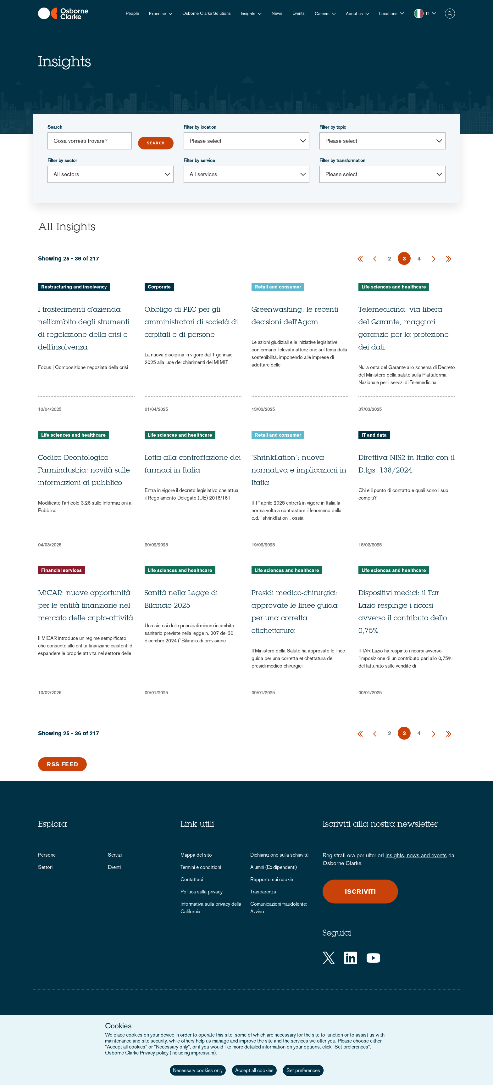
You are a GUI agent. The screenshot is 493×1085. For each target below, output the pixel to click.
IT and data (374, 435)
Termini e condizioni (200, 867)
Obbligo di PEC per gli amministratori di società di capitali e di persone (191, 323)
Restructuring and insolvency (74, 286)
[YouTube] (373, 958)
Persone (47, 855)
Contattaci (191, 879)
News (277, 13)
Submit (156, 143)
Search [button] (450, 13)
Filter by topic (332, 127)
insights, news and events (416, 855)
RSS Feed (62, 764)
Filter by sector (62, 160)
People (132, 13)
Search (54, 127)
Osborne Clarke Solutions (206, 13)
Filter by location (200, 127)
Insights (248, 13)
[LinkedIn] (350, 958)
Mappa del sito (196, 855)
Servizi (115, 855)
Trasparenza (263, 892)
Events (298, 13)
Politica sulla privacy (201, 892)
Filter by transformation (342, 160)
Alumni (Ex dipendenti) (273, 867)
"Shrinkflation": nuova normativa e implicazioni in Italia (299, 471)
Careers (322, 13)
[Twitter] (329, 958)
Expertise (157, 13)
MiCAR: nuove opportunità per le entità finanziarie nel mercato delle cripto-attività (85, 606)
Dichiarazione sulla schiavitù (279, 855)
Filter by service (199, 160)
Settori (45, 867)
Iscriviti (360, 891)
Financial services (61, 570)
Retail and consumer (278, 286)
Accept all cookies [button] (254, 1070)
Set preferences (303, 1070)
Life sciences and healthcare (394, 286)
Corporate (159, 286)
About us (354, 13)
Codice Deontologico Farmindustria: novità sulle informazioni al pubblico (84, 471)
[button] (391, 13)
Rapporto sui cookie (271, 879)
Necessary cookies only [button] (198, 1070)
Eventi (114, 867)
